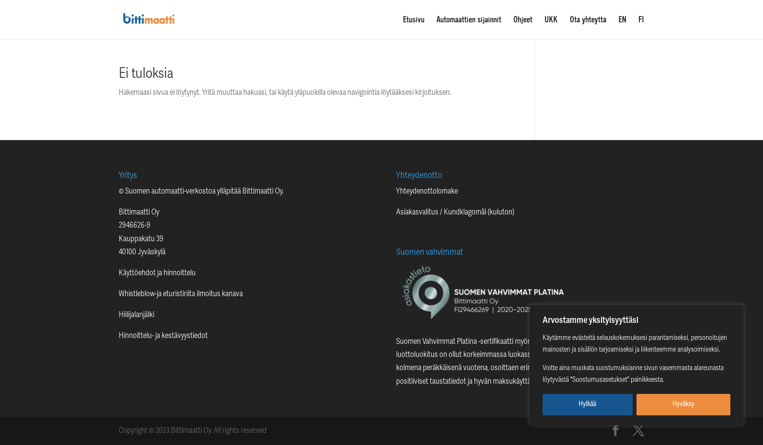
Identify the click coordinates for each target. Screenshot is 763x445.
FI (641, 20)
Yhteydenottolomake (427, 191)
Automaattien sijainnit (468, 20)
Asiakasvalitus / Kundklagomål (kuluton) (455, 212)
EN (622, 20)
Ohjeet (522, 20)
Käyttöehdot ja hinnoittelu (157, 273)
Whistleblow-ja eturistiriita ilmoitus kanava (181, 294)
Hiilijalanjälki (136, 315)
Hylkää (587, 404)
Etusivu (413, 20)
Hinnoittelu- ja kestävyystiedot (163, 336)
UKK (551, 20)
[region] (636, 365)
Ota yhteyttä (588, 20)
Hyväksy (683, 404)
